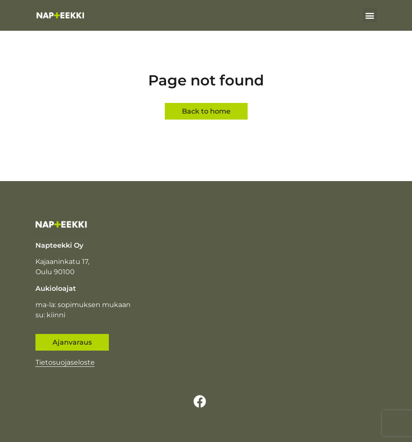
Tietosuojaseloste (65, 362)
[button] (370, 15)
